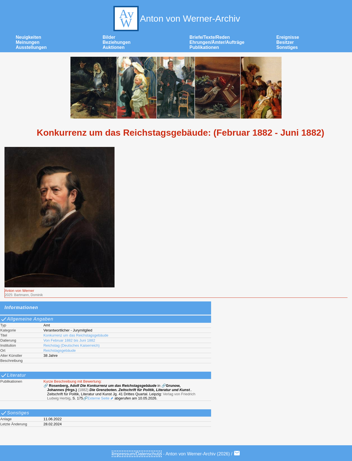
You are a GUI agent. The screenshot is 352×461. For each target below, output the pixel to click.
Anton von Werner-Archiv (176, 18)
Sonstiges (287, 47)
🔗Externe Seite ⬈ (98, 398)
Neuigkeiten (28, 37)
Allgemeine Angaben (26, 319)
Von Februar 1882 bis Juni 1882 (69, 340)
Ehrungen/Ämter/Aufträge (216, 42)
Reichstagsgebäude (60, 350)
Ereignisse (287, 37)
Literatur (13, 375)
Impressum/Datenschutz (137, 453)
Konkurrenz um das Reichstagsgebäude (76, 335)
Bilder (109, 37)
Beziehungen (117, 42)
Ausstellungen (31, 47)
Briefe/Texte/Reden (209, 37)
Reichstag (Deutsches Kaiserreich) (72, 345)
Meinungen (27, 42)
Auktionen (114, 47)
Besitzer (285, 42)
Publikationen (204, 47)
